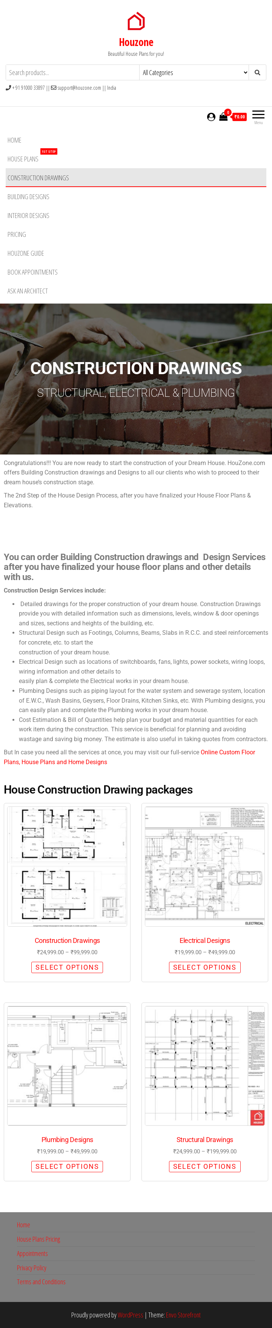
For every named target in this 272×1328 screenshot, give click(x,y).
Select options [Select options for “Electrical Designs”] (205, 967)
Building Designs (28, 196)
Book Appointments (33, 271)
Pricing (17, 234)
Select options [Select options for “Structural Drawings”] (205, 1166)
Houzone (136, 42)
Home (15, 139)
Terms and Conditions (41, 1281)
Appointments (32, 1253)
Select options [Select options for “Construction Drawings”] (67, 967)
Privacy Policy (31, 1267)
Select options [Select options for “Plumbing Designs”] (67, 1166)
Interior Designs (28, 215)
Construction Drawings (38, 177)
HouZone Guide (26, 253)
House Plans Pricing (38, 1239)
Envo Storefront (183, 1314)
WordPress (130, 1314)
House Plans (32, 156)
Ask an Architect (28, 290)
